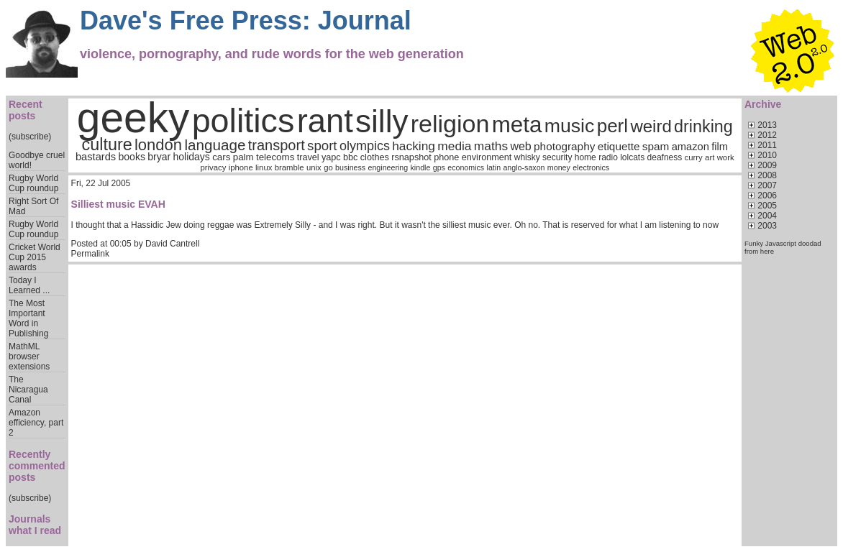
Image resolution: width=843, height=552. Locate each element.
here (767, 251)
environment (487, 157)
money (558, 167)
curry (694, 157)
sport (322, 145)
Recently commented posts (37, 465)
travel (308, 157)
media (454, 146)
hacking (413, 146)
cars (221, 157)
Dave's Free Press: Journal (245, 20)
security (557, 157)
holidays (191, 156)
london (158, 145)
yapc (331, 157)
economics (465, 167)
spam (655, 146)
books (132, 156)
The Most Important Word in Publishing (28, 318)
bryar (158, 156)
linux (263, 167)
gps (439, 167)
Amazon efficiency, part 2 (36, 423)
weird (650, 126)
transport (276, 145)
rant (325, 121)
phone (446, 157)
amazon (690, 146)
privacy (213, 167)
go (328, 167)
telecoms (275, 157)
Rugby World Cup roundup (33, 183)
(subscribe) (30, 137)
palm (243, 157)
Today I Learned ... (29, 285)
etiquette (619, 146)
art (709, 157)
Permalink (90, 254)
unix (314, 167)
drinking (703, 126)
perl (612, 126)
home (585, 157)
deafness (665, 157)
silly (381, 121)
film (719, 146)
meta (517, 124)
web (520, 146)
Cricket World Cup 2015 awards (34, 257)
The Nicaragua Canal (28, 389)
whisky (527, 157)
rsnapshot (411, 157)
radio (608, 157)
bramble (289, 167)
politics (243, 120)
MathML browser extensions (29, 356)
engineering (388, 167)
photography (564, 146)
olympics (365, 146)
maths (491, 146)
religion (450, 123)
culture (107, 144)
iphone (241, 167)
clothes (374, 157)
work (725, 157)
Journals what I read (35, 524)
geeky (133, 117)
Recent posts (25, 109)
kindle (421, 167)
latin (494, 167)
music (569, 126)
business (350, 167)
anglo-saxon (523, 167)
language (214, 145)
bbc (350, 157)
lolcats (632, 157)
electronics (591, 167)
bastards (96, 156)
